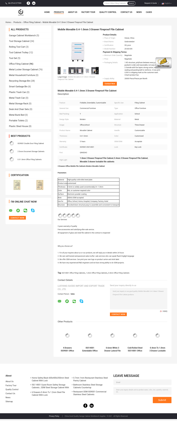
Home (47, 12)
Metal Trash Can (17, 98)
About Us (72, 12)
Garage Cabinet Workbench (22, 35)
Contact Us (126, 12)
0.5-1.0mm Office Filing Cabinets (30, 159)
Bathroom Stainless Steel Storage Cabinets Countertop (87, 386)
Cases (149, 12)
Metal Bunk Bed (16, 115)
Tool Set (13, 58)
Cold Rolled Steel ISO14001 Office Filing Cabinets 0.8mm (135, 349)
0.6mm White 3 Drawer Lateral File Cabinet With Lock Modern (112, 349)
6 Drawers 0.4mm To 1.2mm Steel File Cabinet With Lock (48, 393)
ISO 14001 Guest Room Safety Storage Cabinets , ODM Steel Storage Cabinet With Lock (50, 386)
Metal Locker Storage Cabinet (23, 69)
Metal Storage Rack (18, 103)
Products (59, 12)
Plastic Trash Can (17, 92)
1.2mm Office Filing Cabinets (96, 273)
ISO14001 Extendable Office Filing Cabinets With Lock (90, 349)
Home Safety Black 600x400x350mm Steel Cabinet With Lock (50, 379)
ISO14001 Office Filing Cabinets (73, 273)
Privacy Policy (54, 416)
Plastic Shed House (18, 126)
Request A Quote (151, 3)
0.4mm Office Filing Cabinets (118, 273)
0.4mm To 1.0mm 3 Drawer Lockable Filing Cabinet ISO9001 (157, 349)
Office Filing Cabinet (32, 22)
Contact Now (110, 84)
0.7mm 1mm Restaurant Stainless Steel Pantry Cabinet (90, 379)
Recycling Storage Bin (19, 81)
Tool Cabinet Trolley (18, 52)
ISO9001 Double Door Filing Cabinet (31, 143)
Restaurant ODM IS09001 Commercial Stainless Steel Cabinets (89, 393)
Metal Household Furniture (22, 75)
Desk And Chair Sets (19, 109)
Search (131, 3)
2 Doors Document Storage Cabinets (31, 151)
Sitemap (9, 401)
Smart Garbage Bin (18, 86)
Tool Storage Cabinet (19, 41)
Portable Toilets (16, 120)
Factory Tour (88, 12)
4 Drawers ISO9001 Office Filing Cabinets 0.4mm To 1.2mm (67, 349)
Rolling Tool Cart (17, 47)
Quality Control (107, 12)
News (139, 12)
